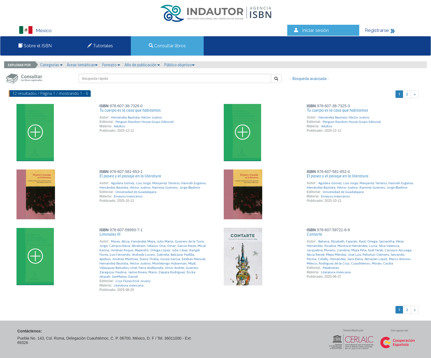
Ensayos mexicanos (128, 196)
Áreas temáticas (82, 65)
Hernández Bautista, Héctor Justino (136, 117)
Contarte (314, 234)
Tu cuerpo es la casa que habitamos (130, 110)
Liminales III (110, 234)
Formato (111, 65)
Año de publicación (142, 65)
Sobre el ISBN (35, 45)
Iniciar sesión (315, 30)
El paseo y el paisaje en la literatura (130, 176)
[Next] (415, 94)
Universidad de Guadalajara (135, 192)
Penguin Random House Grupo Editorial (144, 122)
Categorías (51, 65)
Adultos (119, 126)
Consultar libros (167, 45)
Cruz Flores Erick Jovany (133, 281)
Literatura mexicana (128, 285)
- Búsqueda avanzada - (309, 78)
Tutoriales (100, 45)
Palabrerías (331, 268)
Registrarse (377, 30)
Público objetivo (179, 65)
